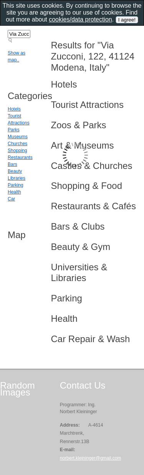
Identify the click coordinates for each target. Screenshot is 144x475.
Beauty (15, 171)
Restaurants (20, 157)
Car (11, 199)
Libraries (16, 178)
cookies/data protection (80, 19)
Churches (17, 143)
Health (14, 192)
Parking (15, 185)
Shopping (17, 150)
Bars (12, 164)
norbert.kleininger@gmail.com (90, 458)
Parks (14, 129)
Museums (18, 136)
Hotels (14, 109)
